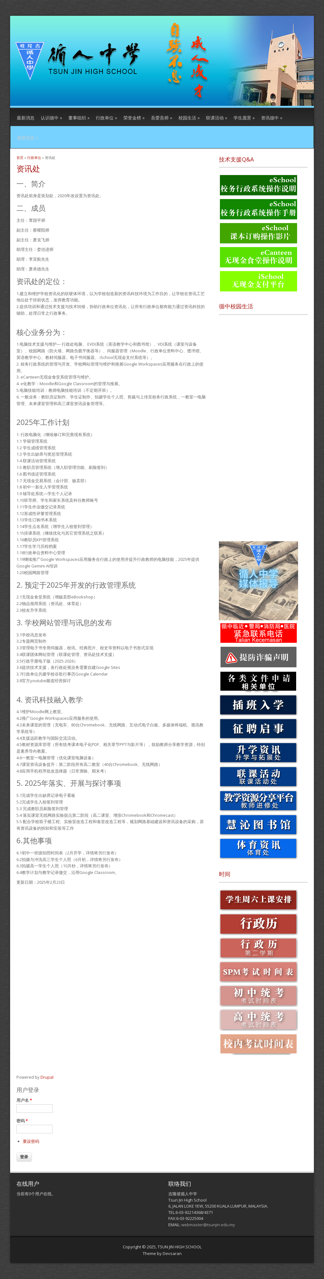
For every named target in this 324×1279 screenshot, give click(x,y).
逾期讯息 (27, 138)
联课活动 (216, 118)
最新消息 (25, 118)
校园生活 (189, 118)
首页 (19, 157)
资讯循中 (271, 118)
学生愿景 (244, 118)
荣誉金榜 (134, 118)
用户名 (24, 1100)
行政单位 (106, 118)
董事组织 (79, 118)
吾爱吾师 (161, 118)
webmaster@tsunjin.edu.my (208, 1224)
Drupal (46, 1077)
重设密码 (31, 1141)
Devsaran (172, 1253)
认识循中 (51, 118)
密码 (22, 1121)
